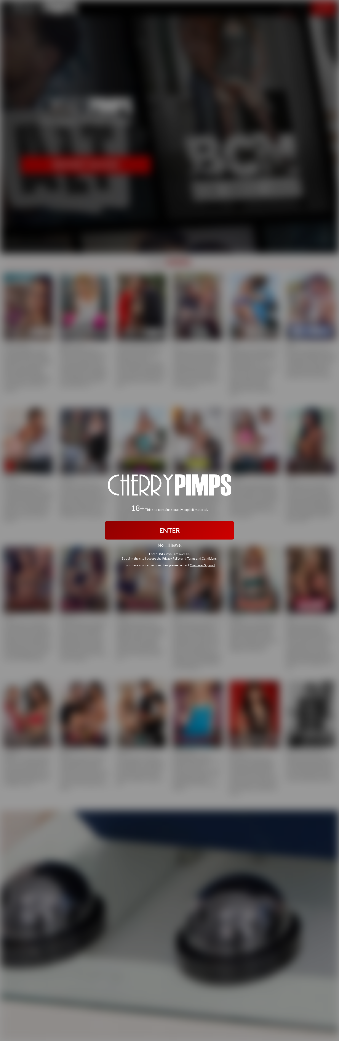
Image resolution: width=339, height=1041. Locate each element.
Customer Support (202, 565)
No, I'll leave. (170, 544)
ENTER (169, 530)
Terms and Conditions (202, 558)
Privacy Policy (171, 558)
